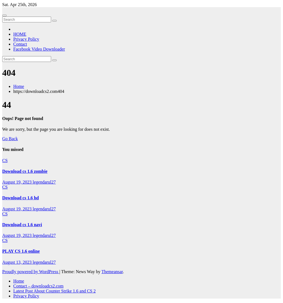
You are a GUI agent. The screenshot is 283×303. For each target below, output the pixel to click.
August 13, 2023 (17, 262)
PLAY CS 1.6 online (21, 251)
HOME (19, 34)
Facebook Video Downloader (39, 49)
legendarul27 (44, 182)
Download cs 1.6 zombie (25, 171)
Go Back (10, 138)
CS (5, 160)
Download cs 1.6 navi (22, 224)
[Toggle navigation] (4, 15)
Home (18, 86)
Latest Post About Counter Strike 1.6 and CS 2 (54, 291)
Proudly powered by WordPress (30, 271)
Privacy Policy (26, 39)
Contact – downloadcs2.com (38, 286)
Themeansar (112, 271)
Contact (20, 44)
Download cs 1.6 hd (20, 197)
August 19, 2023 (17, 182)
